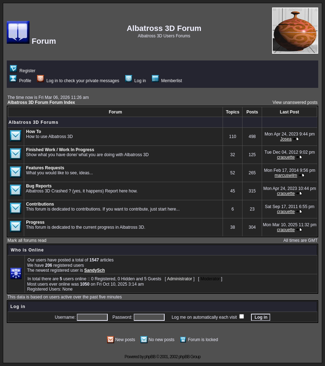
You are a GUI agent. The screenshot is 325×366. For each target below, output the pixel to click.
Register (22, 70)
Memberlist (167, 80)
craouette (286, 157)
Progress (35, 222)
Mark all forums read (26, 240)
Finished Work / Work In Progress (60, 149)
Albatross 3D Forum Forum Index (41, 102)
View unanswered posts (295, 102)
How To (33, 131)
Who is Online (27, 250)
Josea (286, 139)
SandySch (94, 270)
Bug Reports (39, 186)
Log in (135, 80)
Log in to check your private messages (78, 80)
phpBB (149, 356)
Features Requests (45, 167)
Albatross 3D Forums (33, 122)
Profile (20, 80)
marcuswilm (286, 175)
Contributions (40, 204)
